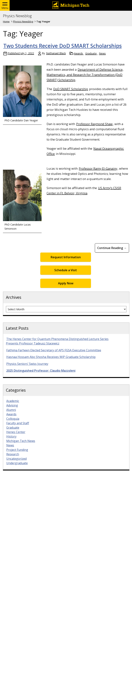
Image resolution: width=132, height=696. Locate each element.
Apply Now (65, 283)
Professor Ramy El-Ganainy (98, 168)
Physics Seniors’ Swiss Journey (27, 364)
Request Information (66, 257)
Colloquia (12, 419)
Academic (12, 401)
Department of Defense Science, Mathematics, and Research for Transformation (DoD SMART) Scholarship (85, 74)
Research (12, 454)
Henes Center (15, 432)
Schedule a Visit (65, 270)
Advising (12, 405)
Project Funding (17, 450)
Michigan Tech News (20, 441)
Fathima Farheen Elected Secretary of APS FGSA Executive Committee (53, 350)
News (102, 53)
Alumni (11, 410)
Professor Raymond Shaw (94, 124)
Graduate (91, 53)
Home (6, 21)
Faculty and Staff (17, 423)
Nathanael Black (56, 53)
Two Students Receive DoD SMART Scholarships (62, 45)
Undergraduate (17, 463)
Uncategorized (16, 459)
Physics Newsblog (17, 16)
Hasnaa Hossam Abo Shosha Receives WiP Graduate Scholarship (51, 357)
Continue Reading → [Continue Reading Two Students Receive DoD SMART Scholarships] (112, 248)
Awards (78, 53)
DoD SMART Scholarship (70, 89)
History (11, 436)
